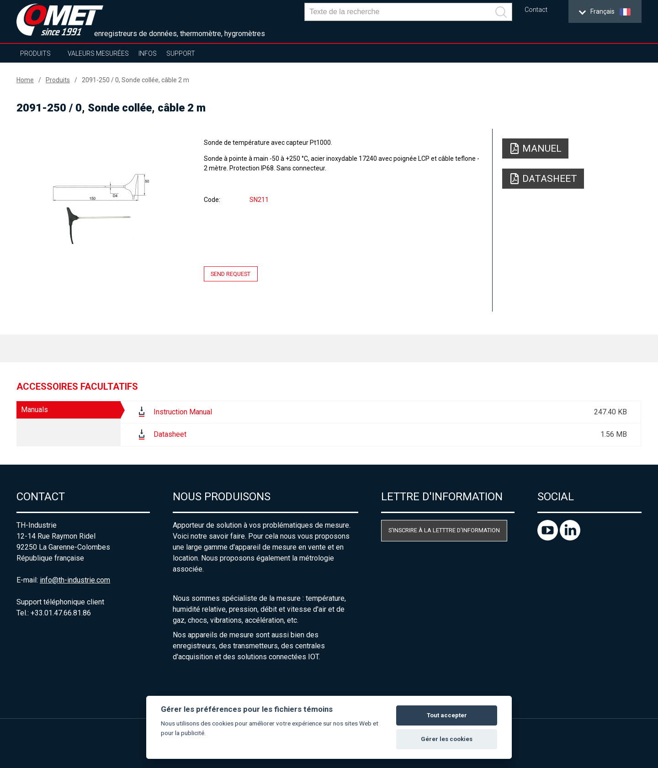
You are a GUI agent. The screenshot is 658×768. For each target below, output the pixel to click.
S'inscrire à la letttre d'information (444, 530)
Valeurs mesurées (98, 53)
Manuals (34, 409)
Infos (147, 53)
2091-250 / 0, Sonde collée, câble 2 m (135, 80)
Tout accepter (447, 715)
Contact (536, 10)
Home (25, 80)
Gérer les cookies (446, 739)
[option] (100, 209)
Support (180, 53)
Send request (230, 273)
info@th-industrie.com (75, 580)
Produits (35, 53)
